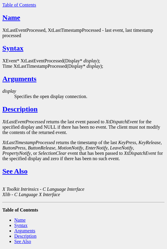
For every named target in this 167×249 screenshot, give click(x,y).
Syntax (12, 48)
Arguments (19, 79)
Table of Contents (19, 4)
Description (20, 109)
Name (11, 17)
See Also (15, 171)
